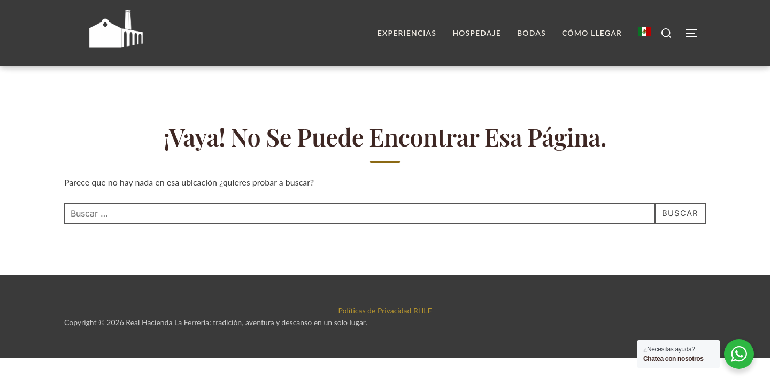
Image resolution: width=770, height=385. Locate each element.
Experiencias (407, 32)
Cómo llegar (592, 32)
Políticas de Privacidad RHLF (385, 330)
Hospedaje (476, 32)
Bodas (531, 32)
